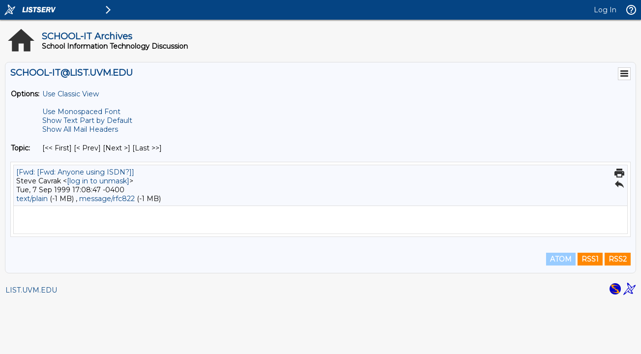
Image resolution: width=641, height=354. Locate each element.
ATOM (561, 259)
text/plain (32, 198)
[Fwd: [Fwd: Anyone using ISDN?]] (75, 172)
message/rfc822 (107, 198)
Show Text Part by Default (87, 120)
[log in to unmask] (98, 181)
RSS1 (590, 259)
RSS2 (618, 259)
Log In (605, 9)
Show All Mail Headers (80, 129)
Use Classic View (70, 93)
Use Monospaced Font (81, 111)
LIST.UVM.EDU (31, 290)
